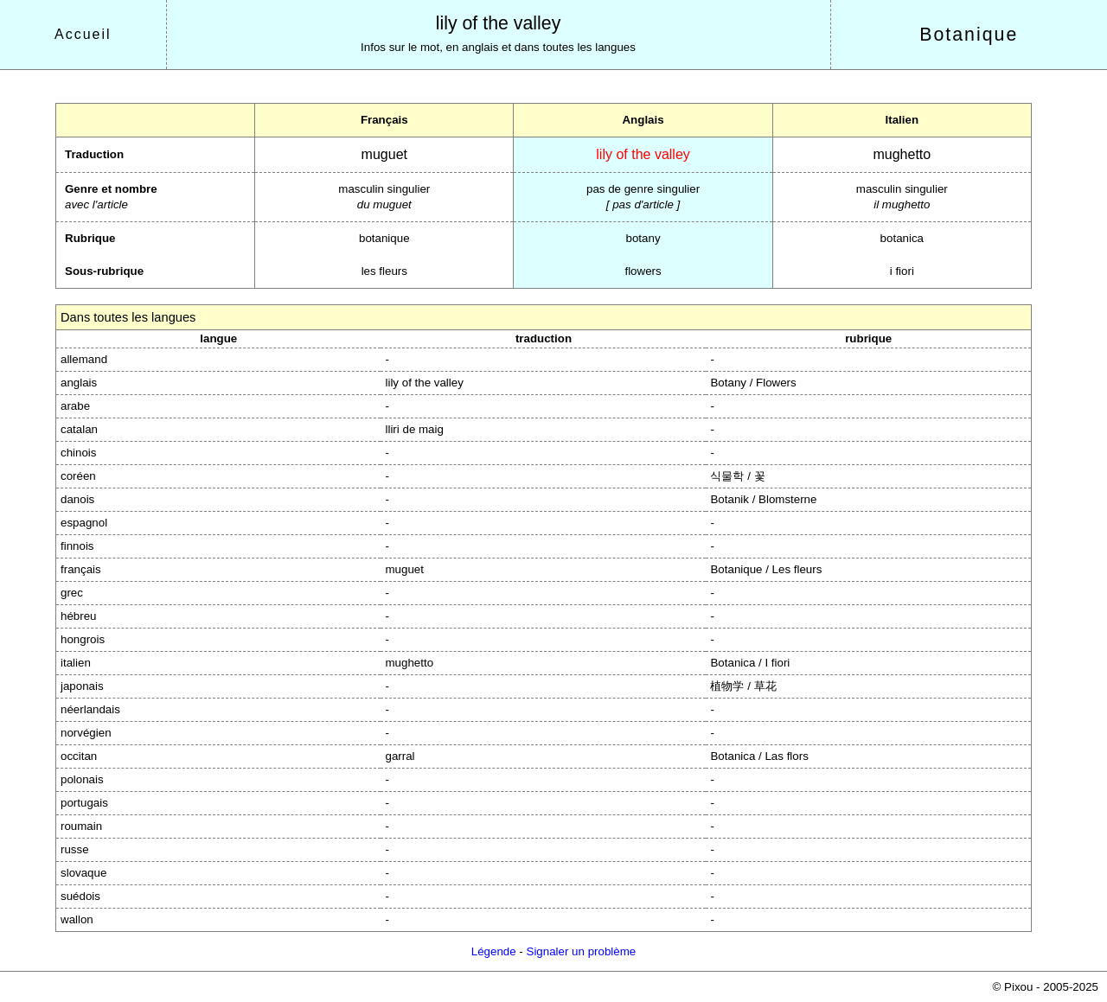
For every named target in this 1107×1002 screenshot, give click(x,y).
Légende (493, 951)
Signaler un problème (582, 951)
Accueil (83, 34)
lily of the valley (498, 23)
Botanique (968, 34)
